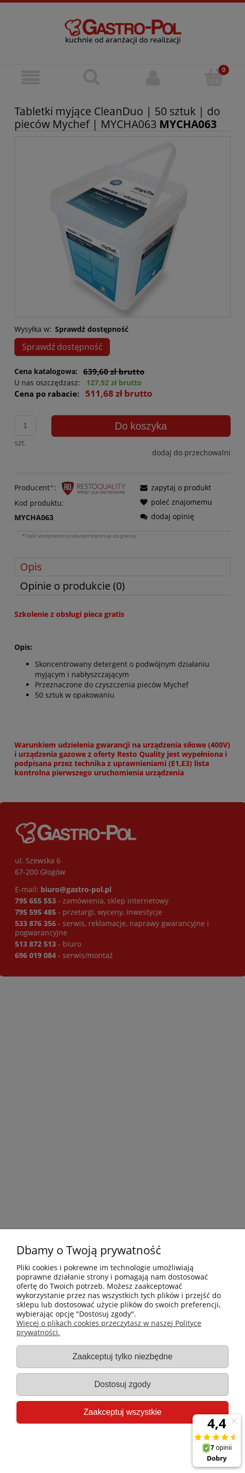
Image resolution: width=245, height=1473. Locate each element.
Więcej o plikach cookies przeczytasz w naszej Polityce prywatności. (108, 1327)
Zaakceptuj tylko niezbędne (122, 1356)
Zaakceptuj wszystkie (122, 1411)
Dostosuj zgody (122, 1384)
